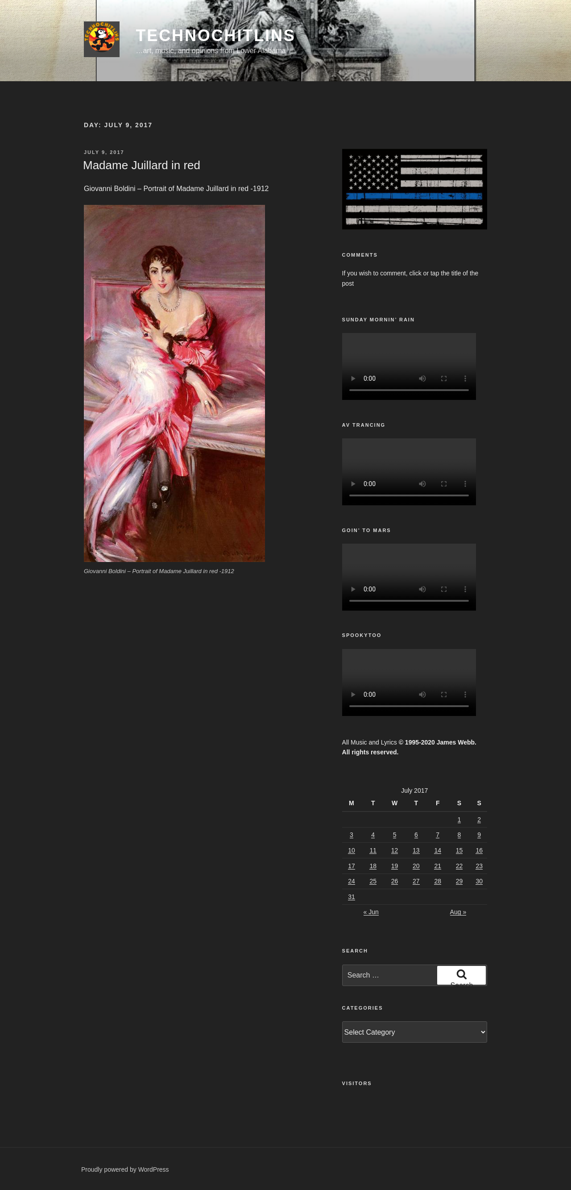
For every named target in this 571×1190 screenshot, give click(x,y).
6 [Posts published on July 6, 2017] (416, 834)
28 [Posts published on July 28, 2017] (437, 881)
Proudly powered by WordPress (125, 1169)
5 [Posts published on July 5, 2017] (395, 834)
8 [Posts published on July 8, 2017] (459, 834)
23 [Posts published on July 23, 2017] (479, 866)
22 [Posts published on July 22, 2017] (459, 866)
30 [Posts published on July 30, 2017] (479, 881)
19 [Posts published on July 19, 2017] (394, 866)
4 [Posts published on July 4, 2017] (373, 834)
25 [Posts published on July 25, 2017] (373, 881)
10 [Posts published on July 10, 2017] (351, 850)
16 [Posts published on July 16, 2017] (479, 850)
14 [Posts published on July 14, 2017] (437, 850)
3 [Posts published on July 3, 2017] (351, 834)
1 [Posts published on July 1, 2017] (459, 819)
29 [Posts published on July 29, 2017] (459, 881)
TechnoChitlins (215, 35)
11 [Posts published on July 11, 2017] (373, 850)
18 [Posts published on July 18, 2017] (373, 866)
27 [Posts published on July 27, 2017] (416, 881)
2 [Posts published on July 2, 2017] (479, 819)
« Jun (371, 911)
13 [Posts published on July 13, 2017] (416, 850)
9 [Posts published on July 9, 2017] (479, 834)
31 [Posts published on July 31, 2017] (351, 896)
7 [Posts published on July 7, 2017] (437, 834)
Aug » (458, 911)
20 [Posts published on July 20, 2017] (416, 866)
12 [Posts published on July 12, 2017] (394, 850)
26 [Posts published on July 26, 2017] (394, 881)
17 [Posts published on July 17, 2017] (351, 866)
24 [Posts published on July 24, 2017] (351, 881)
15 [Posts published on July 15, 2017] (459, 850)
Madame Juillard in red (141, 165)
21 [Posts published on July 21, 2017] (437, 866)
